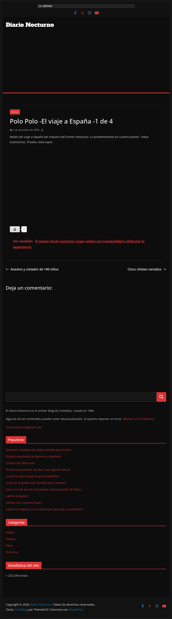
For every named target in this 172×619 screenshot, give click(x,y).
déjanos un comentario (138, 419)
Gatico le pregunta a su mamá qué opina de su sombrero (44, 509)
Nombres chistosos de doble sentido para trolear (39, 450)
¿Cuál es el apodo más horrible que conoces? (36, 483)
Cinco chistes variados (147, 269)
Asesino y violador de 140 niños (32, 269)
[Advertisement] (86, 63)
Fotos (9, 545)
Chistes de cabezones (20, 463)
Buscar (161, 397)
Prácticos (12, 552)
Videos (14, 112)
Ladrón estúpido (17, 496)
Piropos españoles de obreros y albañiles (33, 456)
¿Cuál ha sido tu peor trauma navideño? (32, 476)
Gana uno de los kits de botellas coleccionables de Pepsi (43, 489)
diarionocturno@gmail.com (24, 427)
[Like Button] (15, 229)
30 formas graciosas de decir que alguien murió (38, 469)
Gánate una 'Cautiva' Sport (23, 502)
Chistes (11, 539)
